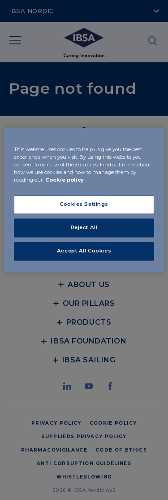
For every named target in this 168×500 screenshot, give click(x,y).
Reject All (84, 228)
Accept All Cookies (84, 251)
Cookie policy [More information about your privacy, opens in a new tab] (64, 180)
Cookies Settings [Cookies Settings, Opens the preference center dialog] (84, 204)
